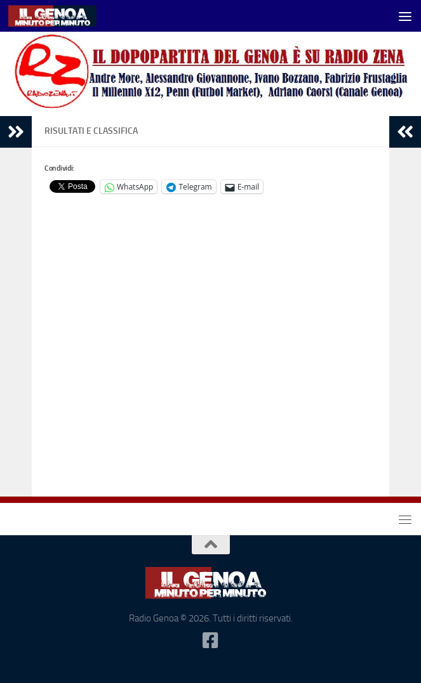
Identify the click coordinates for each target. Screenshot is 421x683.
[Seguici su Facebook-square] (211, 640)
